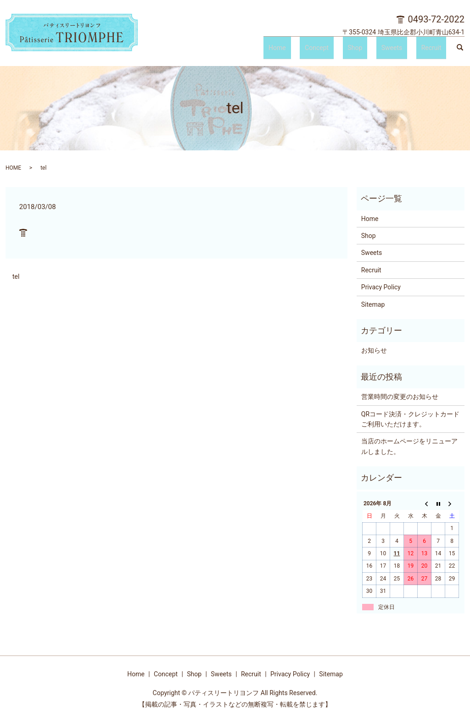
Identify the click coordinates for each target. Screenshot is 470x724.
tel (15, 276)
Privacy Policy (381, 287)
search (459, 50)
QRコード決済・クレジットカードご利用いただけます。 (410, 419)
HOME (13, 168)
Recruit (436, 49)
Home (322, 49)
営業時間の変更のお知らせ (399, 396)
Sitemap (373, 304)
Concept (352, 49)
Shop (380, 49)
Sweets (406, 49)
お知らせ (374, 350)
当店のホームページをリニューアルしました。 (409, 446)
